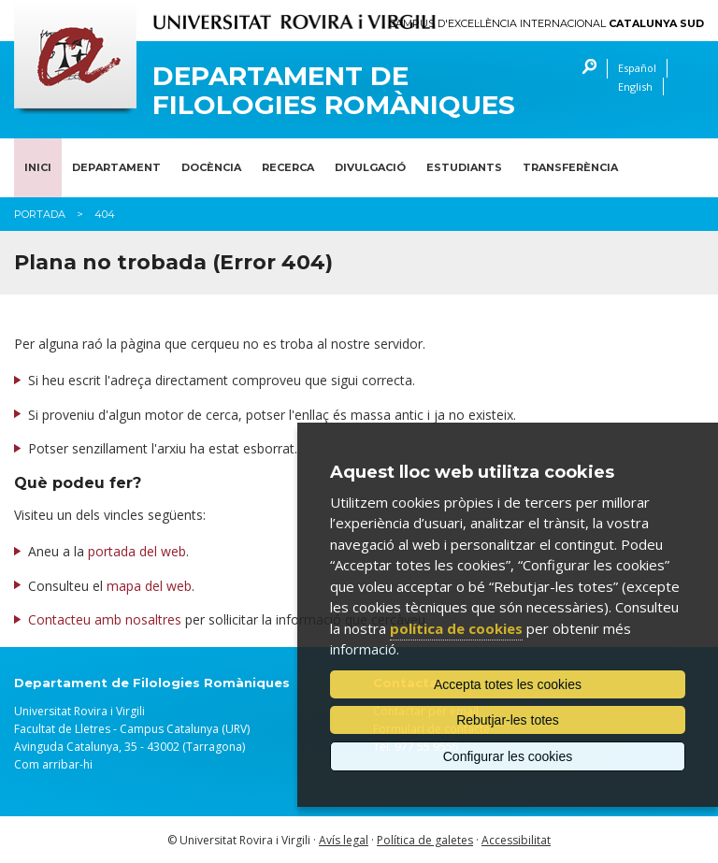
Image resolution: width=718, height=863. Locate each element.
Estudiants (464, 167)
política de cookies (456, 628)
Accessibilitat (516, 840)
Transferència (570, 167)
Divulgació (370, 167)
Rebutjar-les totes (507, 719)
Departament (116, 167)
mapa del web (149, 586)
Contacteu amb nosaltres (104, 619)
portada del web (137, 551)
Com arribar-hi (53, 764)
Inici (37, 167)
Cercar (584, 69)
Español (637, 68)
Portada (39, 214)
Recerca (288, 167)
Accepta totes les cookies (508, 684)
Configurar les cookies (508, 756)
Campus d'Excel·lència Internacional (546, 24)
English (635, 86)
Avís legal (343, 840)
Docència (211, 167)
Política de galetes (425, 840)
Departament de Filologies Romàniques (333, 91)
